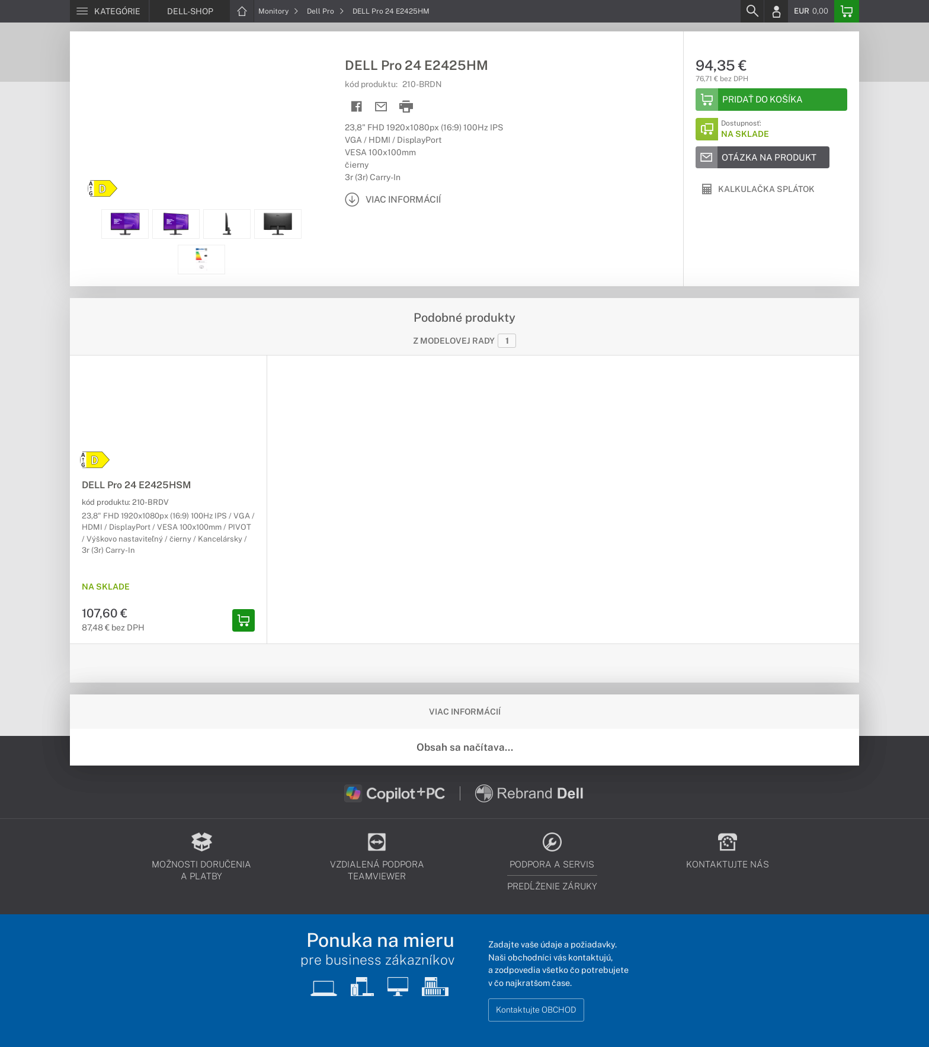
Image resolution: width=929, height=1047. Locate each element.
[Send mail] (381, 107)
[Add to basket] (771, 99)
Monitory (278, 11)
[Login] (776, 11)
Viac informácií (465, 711)
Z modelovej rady (464, 341)
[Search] (752, 11)
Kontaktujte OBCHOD (536, 1009)
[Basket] (846, 11)
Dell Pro (325, 11)
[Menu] (109, 11)
